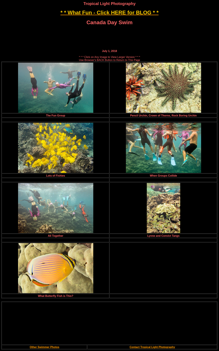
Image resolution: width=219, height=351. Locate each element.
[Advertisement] (109, 30)
